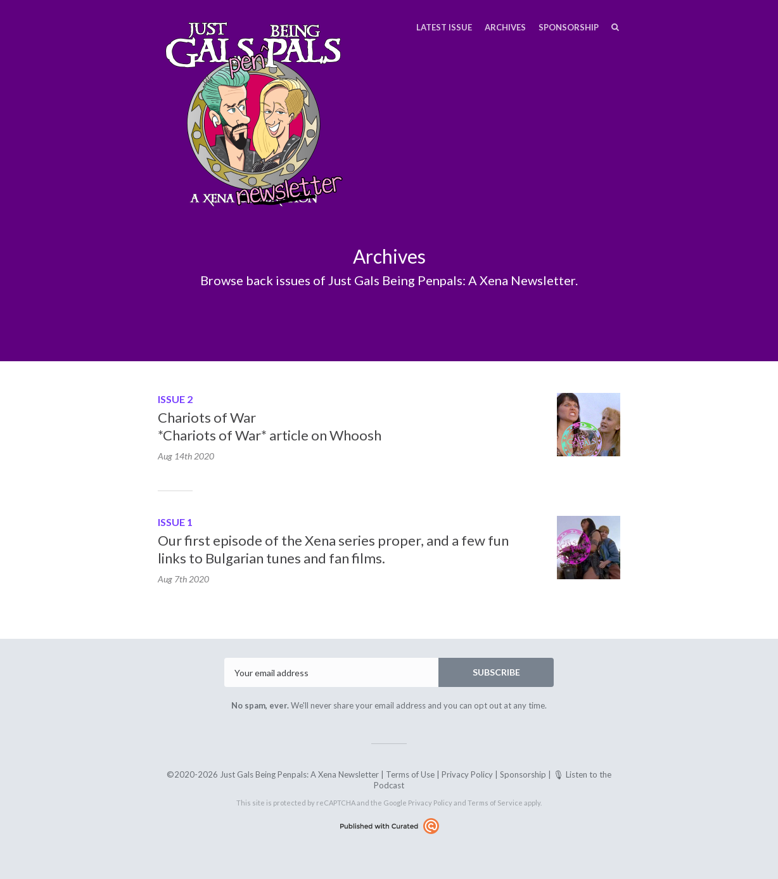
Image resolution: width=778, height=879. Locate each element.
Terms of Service (495, 803)
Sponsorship (569, 27)
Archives (505, 27)
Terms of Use (410, 774)
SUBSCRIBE (496, 672)
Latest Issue (444, 27)
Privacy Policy (467, 774)
